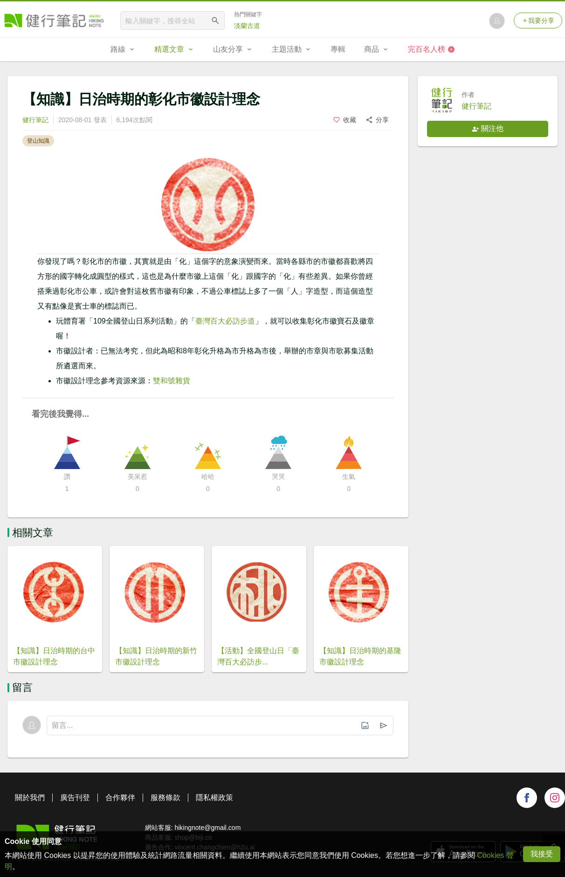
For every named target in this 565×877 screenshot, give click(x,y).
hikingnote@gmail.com (207, 827)
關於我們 (30, 797)
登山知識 (38, 141)
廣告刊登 (75, 797)
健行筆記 (35, 120)
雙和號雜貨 (171, 381)
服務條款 (165, 797)
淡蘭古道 (247, 25)
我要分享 (538, 20)
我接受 (542, 854)
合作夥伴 (120, 797)
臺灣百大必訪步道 (225, 321)
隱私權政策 (214, 797)
